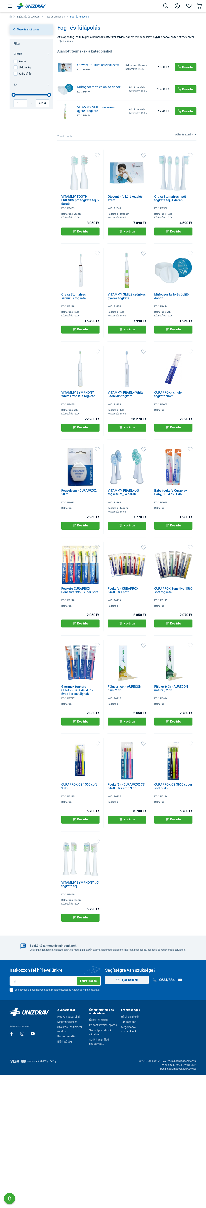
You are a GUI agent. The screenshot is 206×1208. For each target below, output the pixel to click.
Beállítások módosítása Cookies (178, 1068)
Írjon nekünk (127, 980)
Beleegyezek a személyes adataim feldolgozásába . (57, 989)
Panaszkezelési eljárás (103, 1025)
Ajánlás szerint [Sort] (184, 134)
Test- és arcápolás (55, 16)
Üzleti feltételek (98, 1019)
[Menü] (10, 6)
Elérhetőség (64, 1041)
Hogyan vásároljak (68, 1016)
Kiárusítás (25, 73)
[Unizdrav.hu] (31, 6)
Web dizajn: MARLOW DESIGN (179, 1064)
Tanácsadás (128, 1021)
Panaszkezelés (66, 1036)
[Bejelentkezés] (177, 6)
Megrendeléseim (67, 1021)
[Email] (55, 981)
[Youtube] (33, 1033)
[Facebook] (12, 1033)
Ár (31, 85)
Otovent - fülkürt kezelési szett (98, 65)
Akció (22, 61)
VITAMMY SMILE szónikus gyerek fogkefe (96, 109)
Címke (31, 53)
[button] (9, 1198)
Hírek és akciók (130, 1016)
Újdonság (25, 67)
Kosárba (80, 231)
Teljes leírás (65, 41)
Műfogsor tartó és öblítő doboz (99, 87)
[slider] (14, 95)
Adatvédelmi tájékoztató (85, 989)
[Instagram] (22, 1033)
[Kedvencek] (189, 6)
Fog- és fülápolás (79, 16)
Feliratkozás (88, 980)
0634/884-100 (167, 980)
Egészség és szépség (28, 16)
